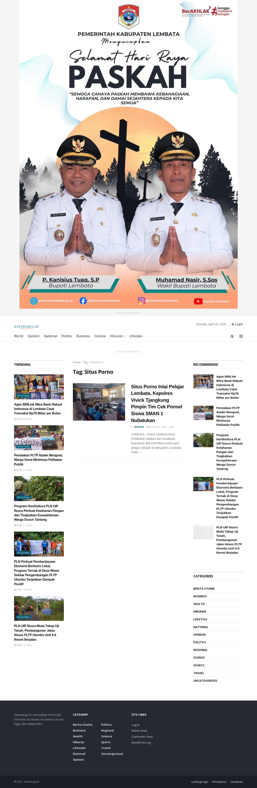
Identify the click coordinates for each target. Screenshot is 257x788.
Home (76, 362)
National (50, 336)
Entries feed (139, 731)
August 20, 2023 (156, 426)
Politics (66, 336)
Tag (85, 362)
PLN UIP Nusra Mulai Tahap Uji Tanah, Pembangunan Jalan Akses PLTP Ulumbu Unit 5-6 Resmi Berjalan (229, 540)
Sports (198, 665)
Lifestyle (135, 336)
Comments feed (142, 737)
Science (100, 336)
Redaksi (139, 426)
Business (83, 336)
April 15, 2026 (23, 589)
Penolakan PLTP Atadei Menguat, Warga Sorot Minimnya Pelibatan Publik (38, 460)
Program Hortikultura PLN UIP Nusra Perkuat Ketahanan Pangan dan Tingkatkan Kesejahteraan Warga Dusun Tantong (229, 451)
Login (237, 324)
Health (199, 604)
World (18, 336)
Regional (23, 395)
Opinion (34, 336)
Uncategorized (205, 680)
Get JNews (236, 782)
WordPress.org (141, 742)
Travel (198, 673)
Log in (136, 725)
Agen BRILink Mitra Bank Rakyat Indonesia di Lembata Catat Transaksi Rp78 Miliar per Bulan (38, 409)
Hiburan (116, 336)
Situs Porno (97, 362)
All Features (219, 782)
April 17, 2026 (23, 418)
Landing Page (199, 782)
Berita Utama (204, 588)
